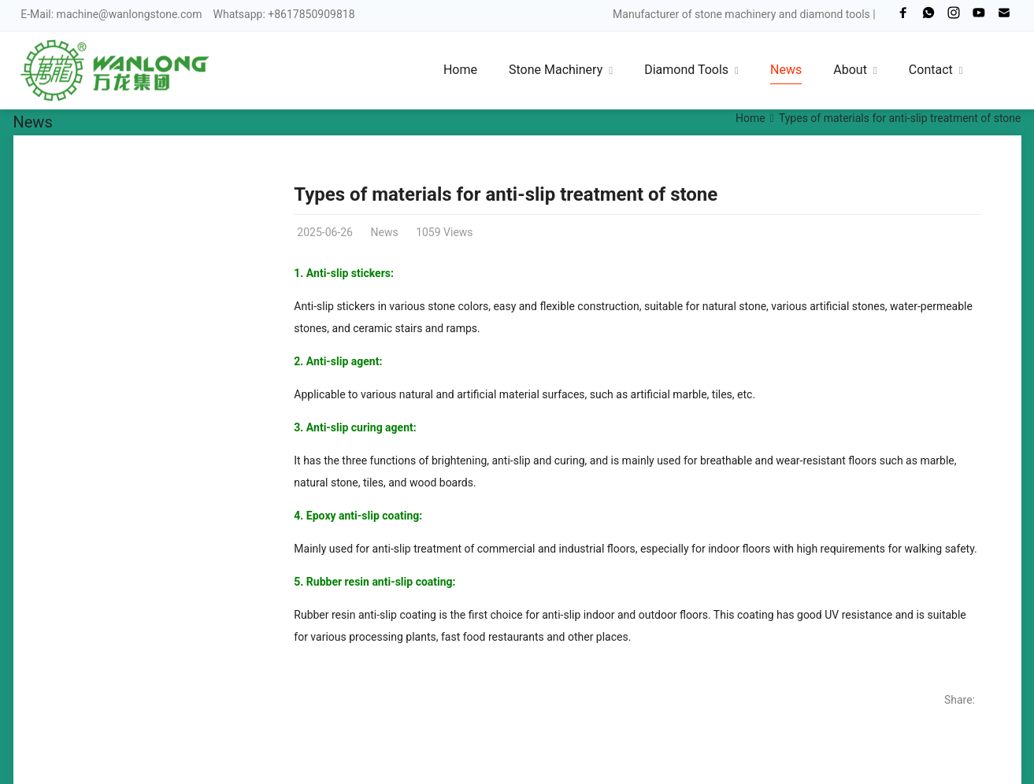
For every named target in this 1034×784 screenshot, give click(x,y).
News (33, 122)
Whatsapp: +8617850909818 (284, 14)
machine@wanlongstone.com (129, 14)
